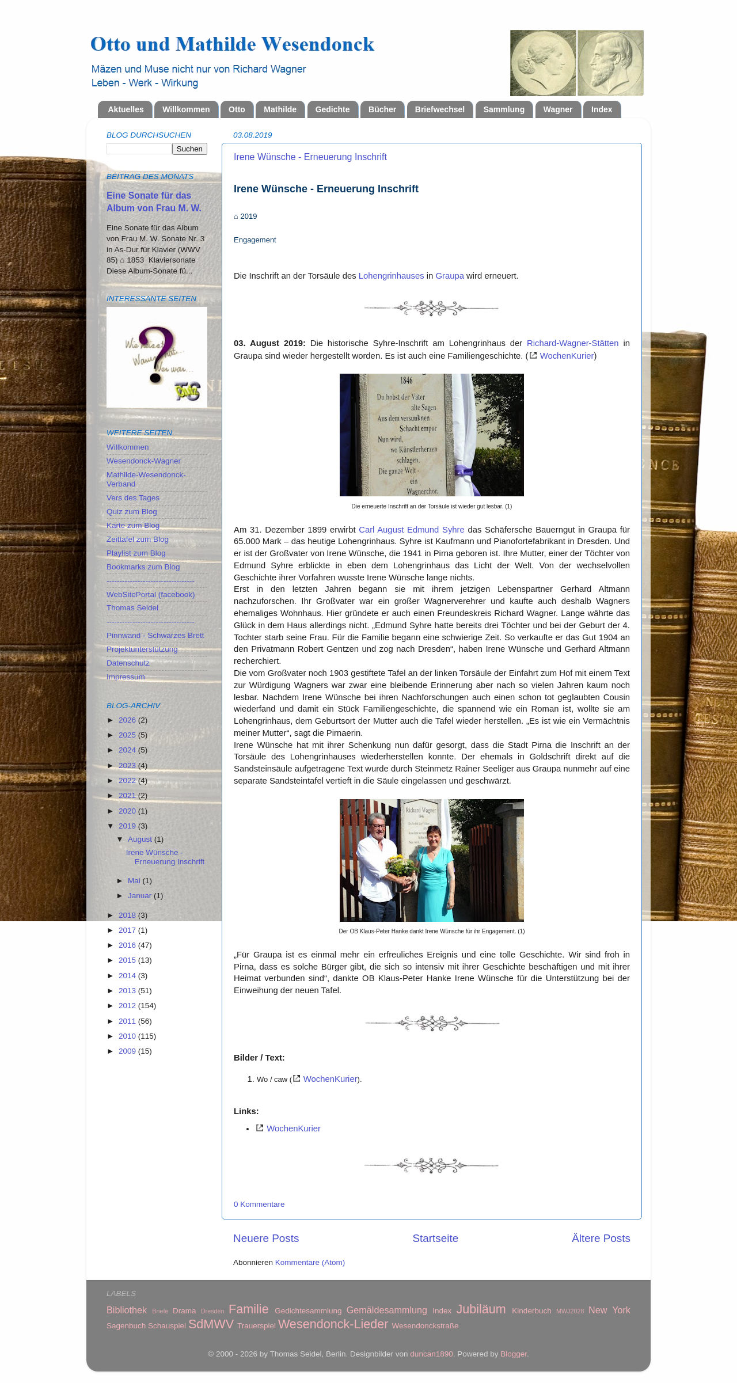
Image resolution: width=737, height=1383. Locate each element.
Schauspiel (167, 1325)
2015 (128, 960)
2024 (128, 750)
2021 (128, 795)
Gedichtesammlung (308, 1310)
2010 (128, 1036)
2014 (128, 975)
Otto (237, 109)
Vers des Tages (133, 497)
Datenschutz (128, 663)
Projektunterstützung (142, 649)
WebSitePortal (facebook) (151, 594)
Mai (135, 880)
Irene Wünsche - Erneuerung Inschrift (310, 157)
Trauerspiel (256, 1325)
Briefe (160, 1311)
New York (609, 1310)
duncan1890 (431, 1354)
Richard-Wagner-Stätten (573, 343)
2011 (128, 1021)
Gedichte (333, 109)
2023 (128, 765)
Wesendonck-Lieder (333, 1324)
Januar (141, 895)
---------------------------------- (151, 580)
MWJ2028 (570, 1311)
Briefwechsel (440, 109)
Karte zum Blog (133, 525)
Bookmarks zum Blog (143, 567)
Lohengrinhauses (391, 275)
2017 (128, 930)
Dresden (213, 1311)
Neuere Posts (266, 1238)
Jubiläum (481, 1309)
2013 (128, 990)
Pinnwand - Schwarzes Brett (155, 635)
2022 (128, 780)
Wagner (558, 109)
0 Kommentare (259, 1204)
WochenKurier (567, 355)
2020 (128, 811)
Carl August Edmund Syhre (412, 529)
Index (602, 109)
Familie (249, 1309)
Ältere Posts (601, 1238)
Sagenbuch (126, 1325)
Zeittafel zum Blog (138, 539)
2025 (128, 735)
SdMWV (211, 1324)
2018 (128, 915)
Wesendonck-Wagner (144, 461)
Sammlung (504, 109)
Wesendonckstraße (425, 1325)
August (141, 839)
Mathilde (280, 109)
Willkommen (186, 109)
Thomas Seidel (132, 607)
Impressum (126, 676)
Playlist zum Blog (136, 553)
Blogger (513, 1354)
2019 (128, 826)
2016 (128, 945)
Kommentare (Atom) (310, 1262)
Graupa (449, 275)
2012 (128, 1005)
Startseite (435, 1238)
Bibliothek (127, 1310)
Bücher (382, 109)
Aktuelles (126, 109)
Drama (184, 1310)
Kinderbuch (531, 1310)
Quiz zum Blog (132, 511)
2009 (128, 1051)
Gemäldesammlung (387, 1310)
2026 (128, 720)
